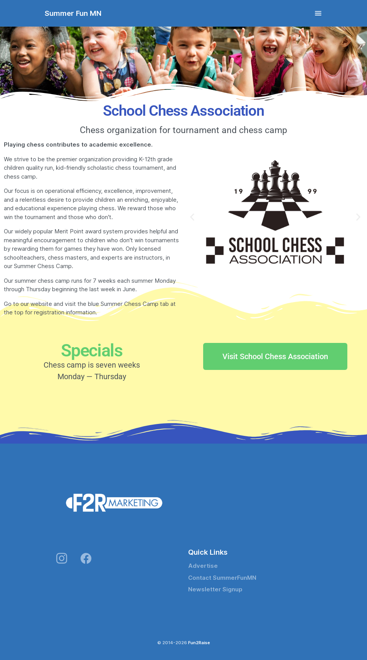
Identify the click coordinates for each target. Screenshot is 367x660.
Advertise (203, 565)
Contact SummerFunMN (222, 577)
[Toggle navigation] (318, 13)
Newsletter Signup (215, 589)
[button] (192, 217)
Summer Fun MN (73, 13)
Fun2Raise (199, 642)
